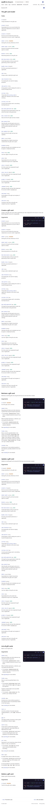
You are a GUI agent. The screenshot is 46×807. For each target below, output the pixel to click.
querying (5, 767)
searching (5, 736)
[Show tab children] (36, 217)
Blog (39, 4)
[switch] (43, 2)
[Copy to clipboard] (43, 218)
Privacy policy (42, 803)
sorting (5, 751)
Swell (5, 803)
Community (35, 4)
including (5, 452)
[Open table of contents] (44, 7)
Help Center (42, 4)
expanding (5, 427)
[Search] (22, 2)
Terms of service (34, 803)
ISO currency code (11, 95)
